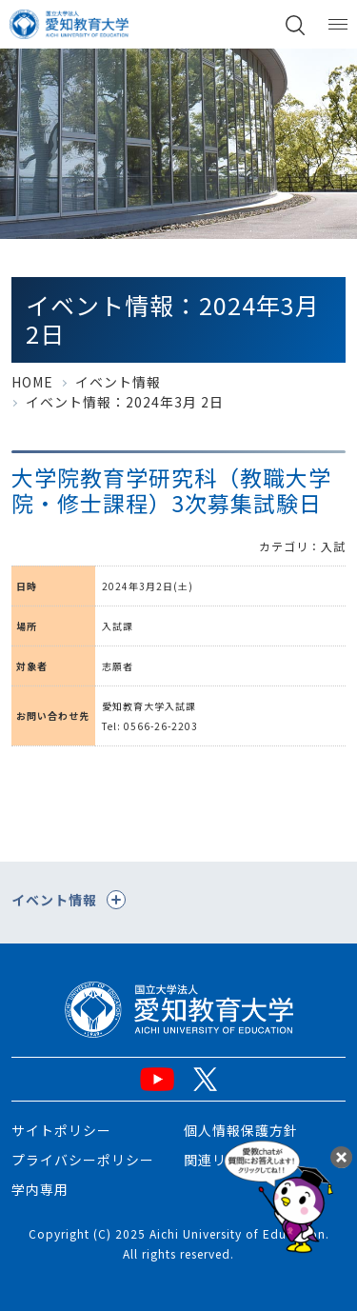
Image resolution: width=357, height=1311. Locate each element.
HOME (32, 381)
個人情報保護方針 (241, 1130)
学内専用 (40, 1189)
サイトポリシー (61, 1130)
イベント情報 (118, 381)
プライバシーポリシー (82, 1159)
